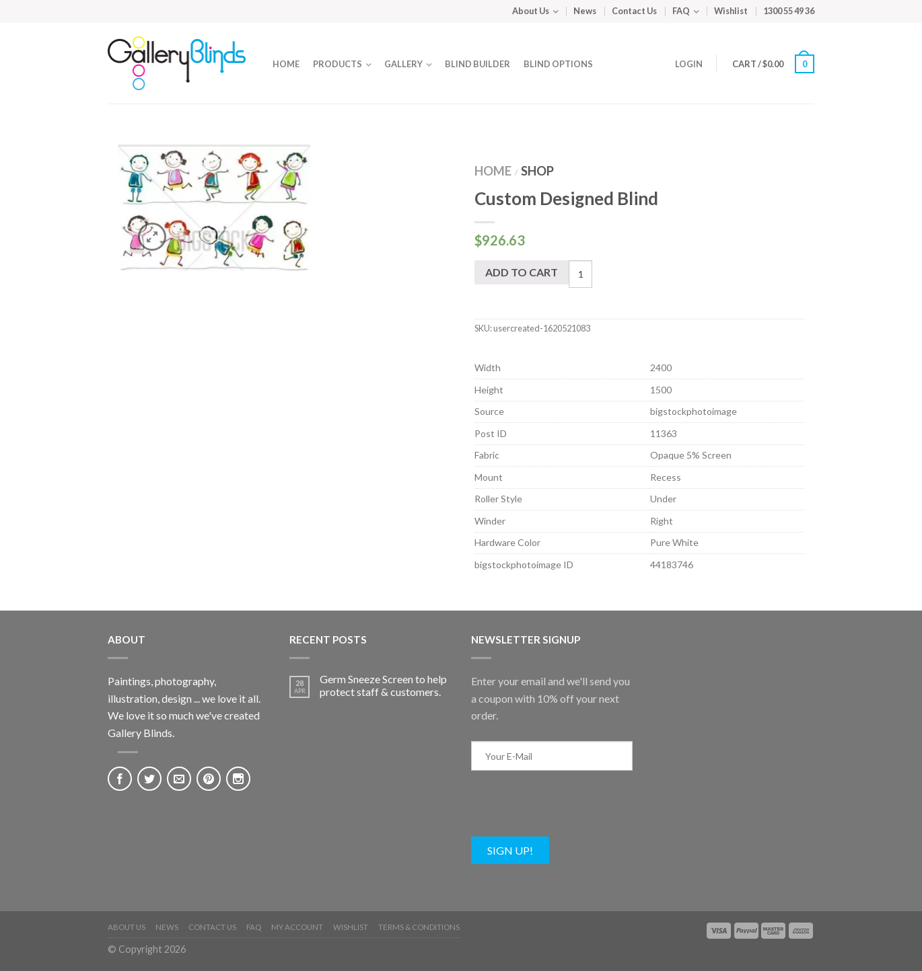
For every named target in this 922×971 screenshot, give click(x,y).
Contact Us (634, 10)
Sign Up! (510, 850)
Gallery (403, 64)
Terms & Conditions (419, 927)
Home (286, 64)
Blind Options (558, 64)
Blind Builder (477, 64)
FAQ (681, 10)
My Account (297, 927)
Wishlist (731, 10)
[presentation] (573, 810)
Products (337, 64)
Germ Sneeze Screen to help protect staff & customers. (383, 685)
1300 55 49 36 (788, 10)
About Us (530, 10)
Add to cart (521, 272)
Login (689, 64)
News (584, 10)
